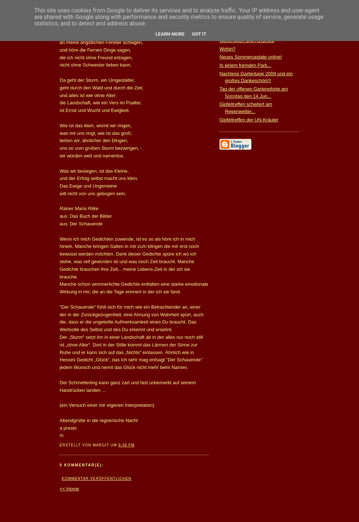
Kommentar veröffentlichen (97, 479)
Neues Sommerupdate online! (250, 57)
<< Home (69, 488)
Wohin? (227, 49)
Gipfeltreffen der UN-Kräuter (248, 120)
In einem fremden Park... (245, 65)
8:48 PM (126, 445)
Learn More (170, 34)
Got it (199, 34)
